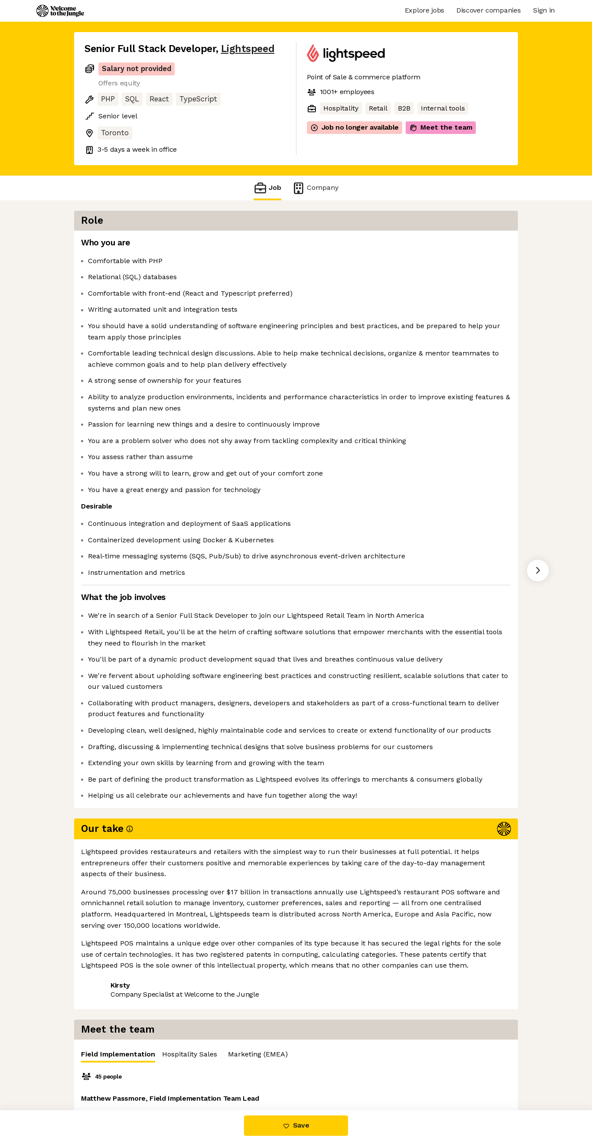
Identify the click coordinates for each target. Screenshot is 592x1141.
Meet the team (440, 127)
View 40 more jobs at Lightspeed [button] (200, 1073)
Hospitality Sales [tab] (421, 245)
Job (267, 188)
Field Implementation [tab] (350, 247)
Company (315, 188)
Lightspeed (247, 49)
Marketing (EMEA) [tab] (490, 245)
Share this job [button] (108, 1073)
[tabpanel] (417, 338)
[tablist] (417, 246)
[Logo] (60, 11)
